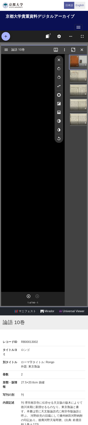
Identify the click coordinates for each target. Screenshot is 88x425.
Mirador (47, 311)
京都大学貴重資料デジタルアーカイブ (40, 16)
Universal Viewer (71, 311)
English (80, 5)
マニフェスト (25, 311)
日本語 (69, 5)
